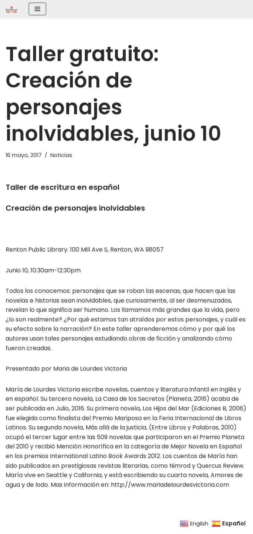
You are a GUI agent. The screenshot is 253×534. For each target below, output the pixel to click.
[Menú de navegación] (37, 9)
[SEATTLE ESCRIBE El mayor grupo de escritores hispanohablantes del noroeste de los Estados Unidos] (11, 9)
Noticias (61, 155)
